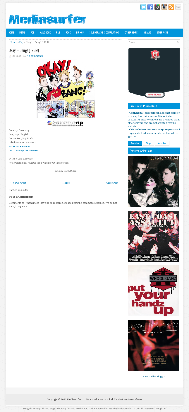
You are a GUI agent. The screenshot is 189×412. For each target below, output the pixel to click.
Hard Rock (45, 32)
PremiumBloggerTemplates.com (92, 408)
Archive (162, 143)
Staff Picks (162, 32)
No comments (35, 56)
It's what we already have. (128, 399)
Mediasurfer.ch (75, 399)
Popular (135, 143)
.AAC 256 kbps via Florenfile (23, 150)
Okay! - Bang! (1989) (24, 50)
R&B (58, 32)
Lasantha (71, 408)
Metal (22, 32)
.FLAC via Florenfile (19, 146)
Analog (147, 32)
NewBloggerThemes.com (120, 408)
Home (11, 32)
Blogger (161, 376)
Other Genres (132, 32)
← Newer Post (18, 182)
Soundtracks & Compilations (104, 32)
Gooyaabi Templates (156, 408)
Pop (33, 32)
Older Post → (113, 182)
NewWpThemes (40, 408)
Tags (148, 143)
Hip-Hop (80, 32)
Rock (68, 32)
